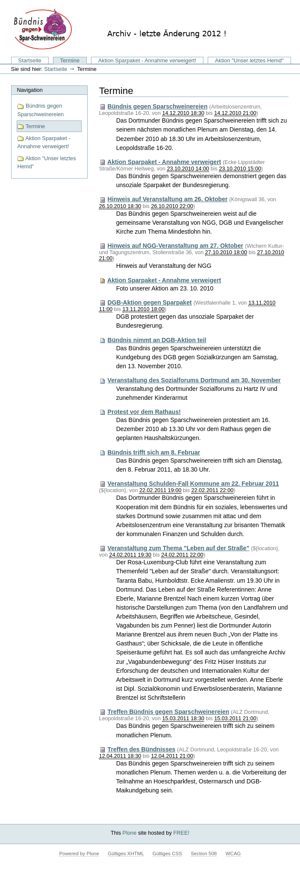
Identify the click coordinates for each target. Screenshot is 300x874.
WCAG (233, 853)
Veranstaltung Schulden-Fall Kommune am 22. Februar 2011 (193, 483)
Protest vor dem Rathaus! (144, 411)
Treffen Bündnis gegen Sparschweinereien (168, 711)
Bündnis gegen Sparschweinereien (40, 110)
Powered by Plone (79, 853)
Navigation (29, 90)
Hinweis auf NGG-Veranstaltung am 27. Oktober (176, 245)
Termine (70, 60)
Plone (130, 833)
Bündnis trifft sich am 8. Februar (154, 452)
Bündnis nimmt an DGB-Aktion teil (157, 340)
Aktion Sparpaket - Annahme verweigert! (147, 60)
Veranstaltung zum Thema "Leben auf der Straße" (179, 548)
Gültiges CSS (167, 853)
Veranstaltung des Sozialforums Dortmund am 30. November (194, 380)
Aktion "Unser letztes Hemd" (249, 60)
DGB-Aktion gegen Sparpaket (150, 302)
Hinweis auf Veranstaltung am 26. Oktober (168, 199)
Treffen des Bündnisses (142, 749)
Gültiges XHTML (126, 853)
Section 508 (204, 853)
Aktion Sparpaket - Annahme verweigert (164, 161)
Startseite (29, 60)
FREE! (181, 833)
